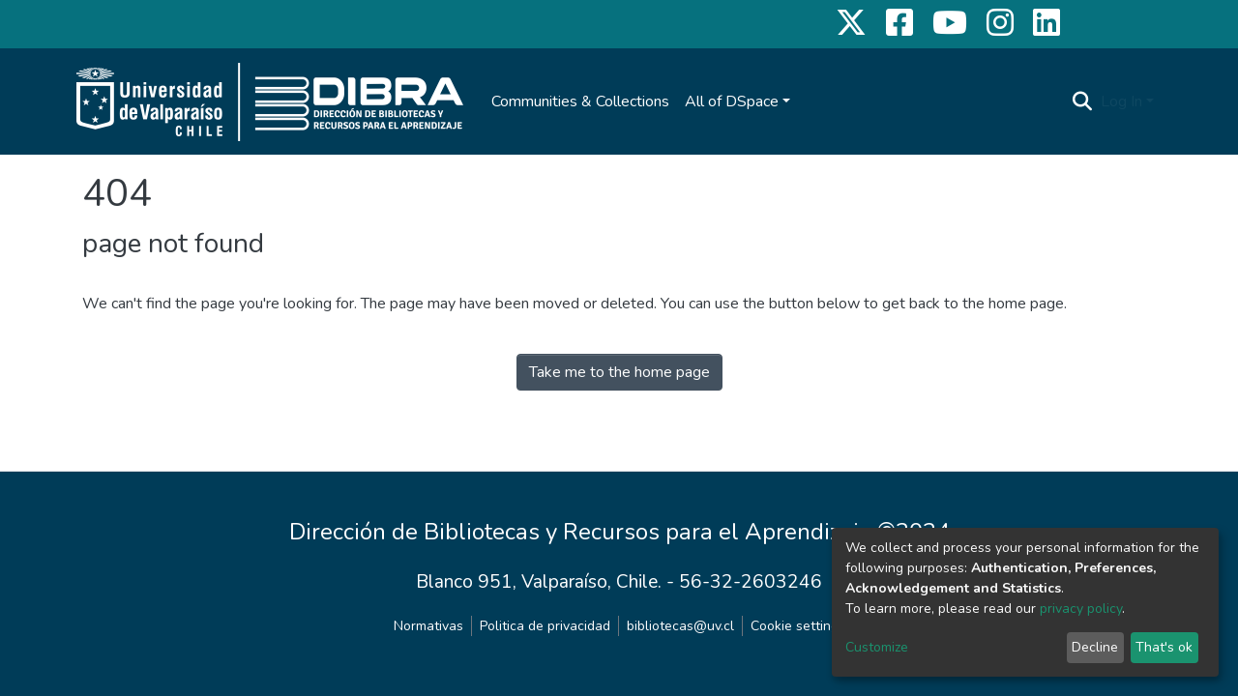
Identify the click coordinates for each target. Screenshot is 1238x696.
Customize (876, 647)
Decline (1095, 647)
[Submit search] (1083, 101)
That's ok (1164, 647)
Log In (1121, 101)
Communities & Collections (580, 101)
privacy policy (1081, 608)
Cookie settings (798, 626)
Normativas (428, 626)
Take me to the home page (619, 372)
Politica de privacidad (545, 626)
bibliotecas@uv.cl (680, 626)
